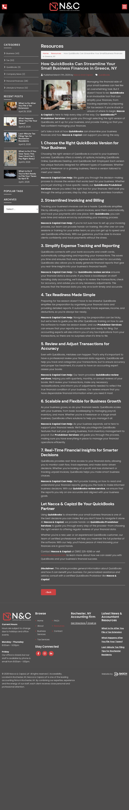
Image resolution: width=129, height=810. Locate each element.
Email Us (92, 623)
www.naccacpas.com (53, 555)
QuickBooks (104, 74)
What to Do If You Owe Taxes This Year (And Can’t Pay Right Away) (27, 155)
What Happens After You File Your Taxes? (28, 121)
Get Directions (78, 623)
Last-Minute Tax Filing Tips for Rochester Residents (27, 137)
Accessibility (56, 673)
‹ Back (48, 592)
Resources (56, 53)
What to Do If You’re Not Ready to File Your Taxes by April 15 (27, 175)
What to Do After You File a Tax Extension (27, 105)
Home (46, 53)
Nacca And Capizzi (83, 74)
